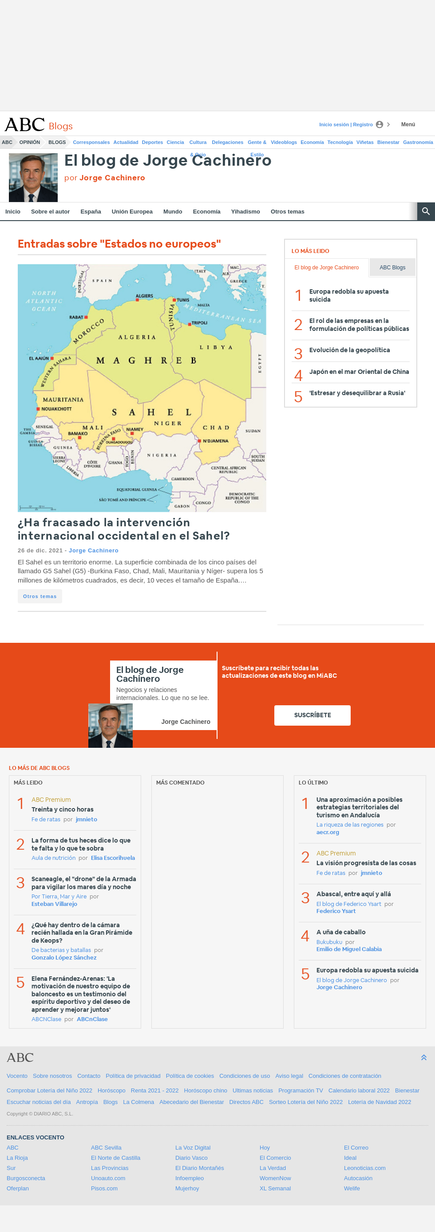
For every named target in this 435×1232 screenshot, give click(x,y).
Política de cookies (190, 1076)
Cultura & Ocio (198, 144)
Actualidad (126, 142)
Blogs (57, 142)
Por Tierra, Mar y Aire (59, 897)
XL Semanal (275, 1188)
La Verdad (273, 1168)
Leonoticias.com (365, 1168)
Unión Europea (132, 211)
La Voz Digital (193, 1147)
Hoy (265, 1147)
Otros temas (287, 211)
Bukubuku (329, 942)
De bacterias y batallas (61, 950)
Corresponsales (91, 142)
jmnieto (86, 820)
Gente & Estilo (257, 144)
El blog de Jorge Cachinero (168, 161)
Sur (11, 1168)
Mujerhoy (187, 1188)
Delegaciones (228, 142)
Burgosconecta (26, 1178)
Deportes (152, 142)
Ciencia (175, 142)
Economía (312, 142)
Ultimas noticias (253, 1090)
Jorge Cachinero (94, 550)
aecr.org (327, 833)
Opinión (30, 142)
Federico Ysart (336, 911)
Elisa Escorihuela (113, 858)
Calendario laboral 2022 (359, 1090)
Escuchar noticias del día (39, 1102)
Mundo (172, 211)
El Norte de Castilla (115, 1158)
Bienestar (388, 142)
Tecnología (340, 142)
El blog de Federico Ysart (348, 904)
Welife (352, 1188)
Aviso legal (289, 1076)
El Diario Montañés (199, 1168)
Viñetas (365, 142)
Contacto (88, 1076)
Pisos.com (104, 1188)
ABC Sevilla (106, 1147)
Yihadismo (245, 211)
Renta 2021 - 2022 (155, 1090)
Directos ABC (246, 1102)
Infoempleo (189, 1178)
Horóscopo (112, 1090)
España (90, 211)
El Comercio (275, 1158)
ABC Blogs (392, 267)
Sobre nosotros (52, 1076)
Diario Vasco (191, 1158)
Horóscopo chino (206, 1090)
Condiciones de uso (244, 1076)
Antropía (87, 1102)
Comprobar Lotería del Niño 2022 (49, 1090)
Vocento (17, 1076)
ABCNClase (46, 1019)
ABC (7, 142)
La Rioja (17, 1158)
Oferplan (18, 1188)
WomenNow (275, 1178)
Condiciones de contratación (344, 1076)
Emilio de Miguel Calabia (349, 949)
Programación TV (300, 1090)
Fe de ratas (46, 820)
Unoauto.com (108, 1178)
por (105, 178)
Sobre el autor (50, 211)
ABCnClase (92, 1019)
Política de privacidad (133, 1076)
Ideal (350, 1158)
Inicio (12, 211)
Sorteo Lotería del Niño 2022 (306, 1102)
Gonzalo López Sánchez (64, 958)
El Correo (356, 1147)
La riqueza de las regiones (350, 825)
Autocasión (358, 1178)
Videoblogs (284, 142)
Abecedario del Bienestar (191, 1102)
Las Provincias (110, 1168)
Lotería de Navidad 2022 (379, 1102)
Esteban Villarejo (54, 904)
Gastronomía (418, 142)
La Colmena (138, 1102)
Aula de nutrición (53, 858)
